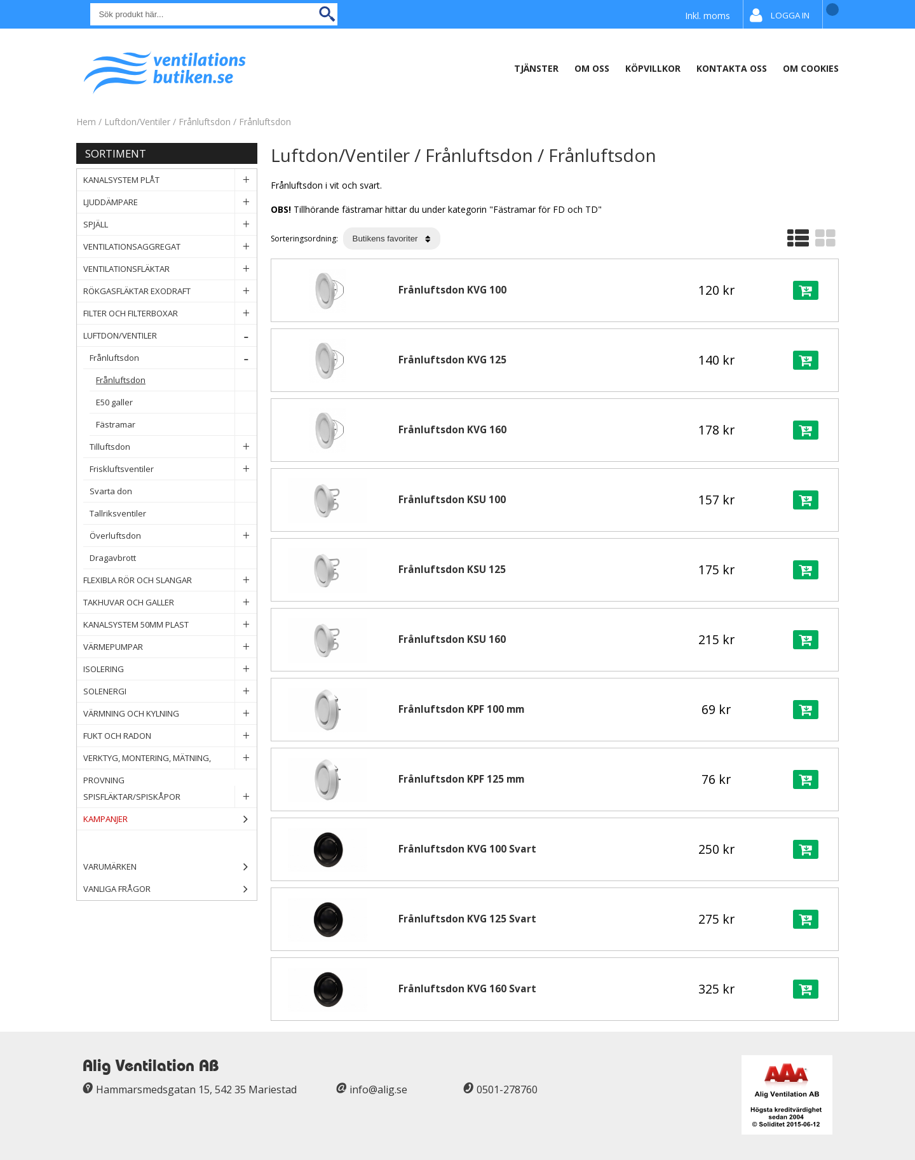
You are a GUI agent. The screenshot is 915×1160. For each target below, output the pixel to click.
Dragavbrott (173, 558)
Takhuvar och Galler (170, 602)
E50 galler (176, 402)
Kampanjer (170, 819)
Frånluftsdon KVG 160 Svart (467, 988)
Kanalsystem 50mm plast (170, 625)
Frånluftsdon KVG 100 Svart (467, 849)
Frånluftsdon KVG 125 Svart (467, 919)
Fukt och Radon (170, 736)
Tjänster (536, 68)
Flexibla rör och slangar (170, 580)
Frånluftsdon (205, 122)
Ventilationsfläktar (170, 269)
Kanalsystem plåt (170, 180)
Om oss (591, 68)
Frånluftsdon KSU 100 (452, 499)
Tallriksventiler (173, 513)
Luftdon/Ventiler (137, 122)
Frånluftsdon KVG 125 (452, 360)
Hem (86, 122)
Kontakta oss (731, 68)
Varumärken (170, 867)
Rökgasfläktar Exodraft (170, 291)
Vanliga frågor (117, 888)
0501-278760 (507, 1089)
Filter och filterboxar (170, 313)
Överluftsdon (173, 536)
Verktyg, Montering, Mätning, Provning (170, 758)
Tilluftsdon (173, 447)
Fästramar (176, 425)
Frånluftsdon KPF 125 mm (461, 779)
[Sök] (213, 14)
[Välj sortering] (391, 238)
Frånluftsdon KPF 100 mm (461, 709)
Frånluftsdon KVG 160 (452, 429)
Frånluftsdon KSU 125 (452, 569)
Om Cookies (811, 68)
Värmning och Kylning (170, 714)
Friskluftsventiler (173, 469)
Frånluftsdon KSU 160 (452, 639)
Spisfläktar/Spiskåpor (170, 797)
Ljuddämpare (170, 202)
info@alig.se (378, 1089)
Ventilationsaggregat (170, 247)
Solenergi (170, 691)
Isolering (170, 669)
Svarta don (173, 491)
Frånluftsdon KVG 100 (452, 290)
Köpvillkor (653, 68)
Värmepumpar (170, 647)
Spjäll (170, 224)
